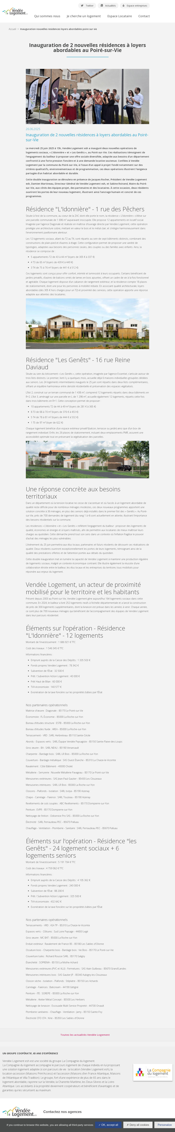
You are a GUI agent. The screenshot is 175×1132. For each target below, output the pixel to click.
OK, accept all (108, 1124)
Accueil (12, 29)
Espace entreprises (135, 5)
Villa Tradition (31, 1078)
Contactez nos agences (62, 1112)
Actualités (108, 5)
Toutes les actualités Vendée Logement (85, 1034)
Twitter (87, 5)
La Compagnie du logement (78, 1061)
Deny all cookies (138, 1124)
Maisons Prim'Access (39, 1073)
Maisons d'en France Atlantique (90, 1073)
